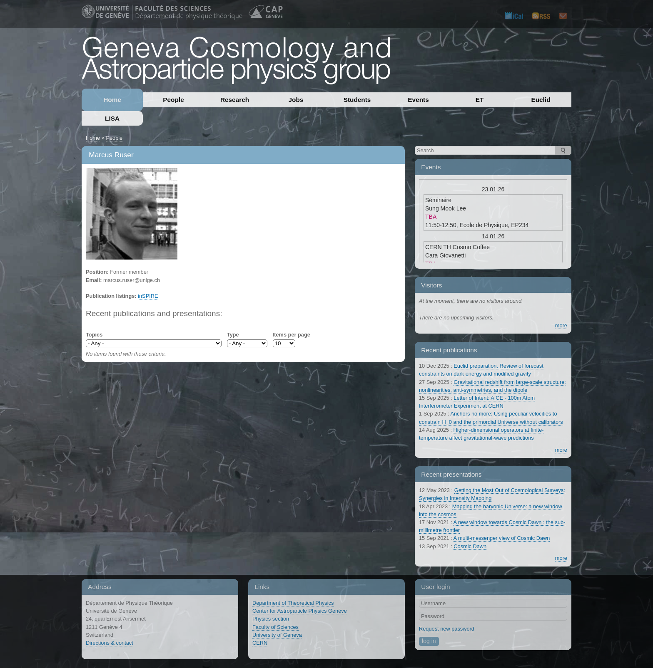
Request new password (446, 629)
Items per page (291, 335)
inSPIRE (148, 296)
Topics (94, 335)
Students (357, 99)
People (173, 99)
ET (480, 99)
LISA (112, 118)
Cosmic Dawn (470, 546)
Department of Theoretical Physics (293, 603)
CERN (259, 643)
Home (112, 99)
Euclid (540, 99)
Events (418, 99)
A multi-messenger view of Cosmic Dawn (502, 538)
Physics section (270, 619)
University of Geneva (277, 635)
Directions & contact (109, 643)
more (561, 325)
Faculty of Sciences (275, 627)
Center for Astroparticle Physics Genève (299, 611)
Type (233, 335)
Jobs (296, 99)
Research (234, 99)
